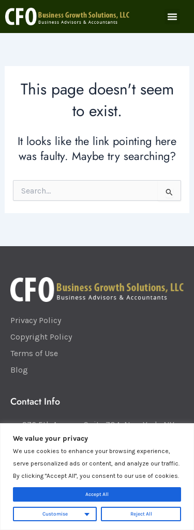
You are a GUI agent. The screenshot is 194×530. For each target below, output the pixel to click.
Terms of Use (34, 353)
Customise (55, 514)
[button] (172, 16)
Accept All (97, 494)
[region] (97, 476)
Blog (19, 370)
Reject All (141, 514)
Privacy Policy (35, 320)
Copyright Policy (41, 337)
